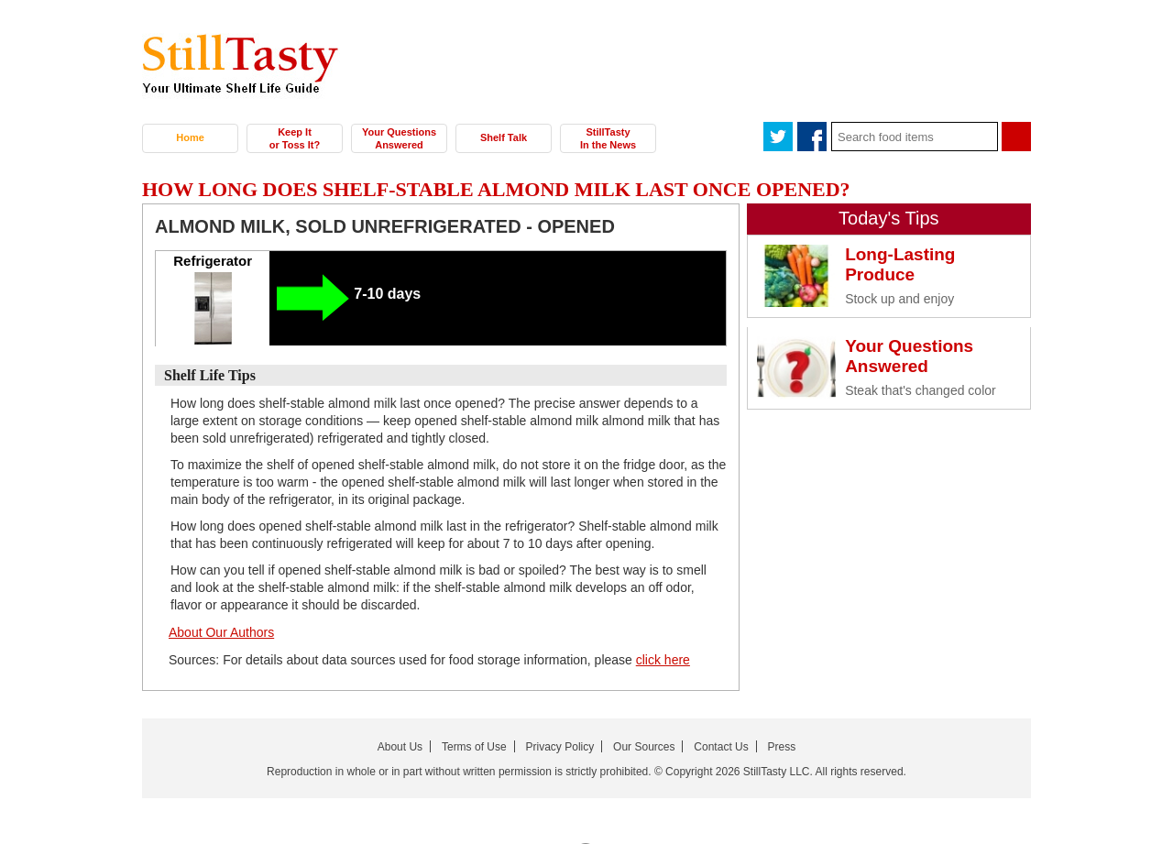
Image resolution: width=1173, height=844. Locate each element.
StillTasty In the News (608, 138)
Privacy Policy (560, 746)
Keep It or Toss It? (294, 138)
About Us (400, 746)
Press (782, 746)
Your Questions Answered (399, 138)
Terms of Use (474, 746)
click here (663, 659)
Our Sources (643, 746)
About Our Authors (221, 632)
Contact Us (721, 746)
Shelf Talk (503, 137)
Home (190, 137)
